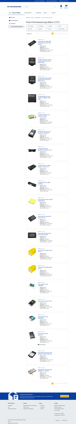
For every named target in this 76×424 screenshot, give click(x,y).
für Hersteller (42, 26)
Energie (52, 28)
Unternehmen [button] (29, 12)
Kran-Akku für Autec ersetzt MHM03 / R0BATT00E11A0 (45, 353)
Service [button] (46, 12)
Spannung (32, 28)
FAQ (9, 407)
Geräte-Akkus (37, 17)
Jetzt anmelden (64, 396)
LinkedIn (42, 408)
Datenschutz (64, 420)
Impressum (57, 420)
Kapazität (42, 28)
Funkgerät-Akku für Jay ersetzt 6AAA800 (44, 115)
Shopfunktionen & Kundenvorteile (30, 405)
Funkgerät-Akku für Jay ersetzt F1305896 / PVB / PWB (44, 98)
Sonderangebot (62, 28)
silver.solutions (15, 423)
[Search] (38, 6)
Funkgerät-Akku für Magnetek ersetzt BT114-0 (45, 149)
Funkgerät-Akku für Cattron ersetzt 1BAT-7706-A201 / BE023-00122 (45, 61)
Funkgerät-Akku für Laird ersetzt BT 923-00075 (44, 132)
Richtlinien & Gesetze (12, 408)
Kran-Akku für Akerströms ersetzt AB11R (44, 217)
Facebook (42, 405)
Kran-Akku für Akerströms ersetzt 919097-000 (44, 234)
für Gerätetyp (32, 26)
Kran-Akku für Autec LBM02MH (43, 284)
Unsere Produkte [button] (15, 12)
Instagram (42, 407)
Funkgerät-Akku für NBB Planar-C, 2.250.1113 (44, 166)
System (62, 26)
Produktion (38, 12)
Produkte (28, 17)
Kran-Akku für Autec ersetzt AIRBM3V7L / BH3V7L (45, 370)
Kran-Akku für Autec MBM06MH (43, 317)
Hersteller (52, 26)
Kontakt (53, 12)
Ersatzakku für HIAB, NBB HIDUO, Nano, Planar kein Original (44, 43)
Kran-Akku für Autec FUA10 (45, 301)
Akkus (32, 17)
